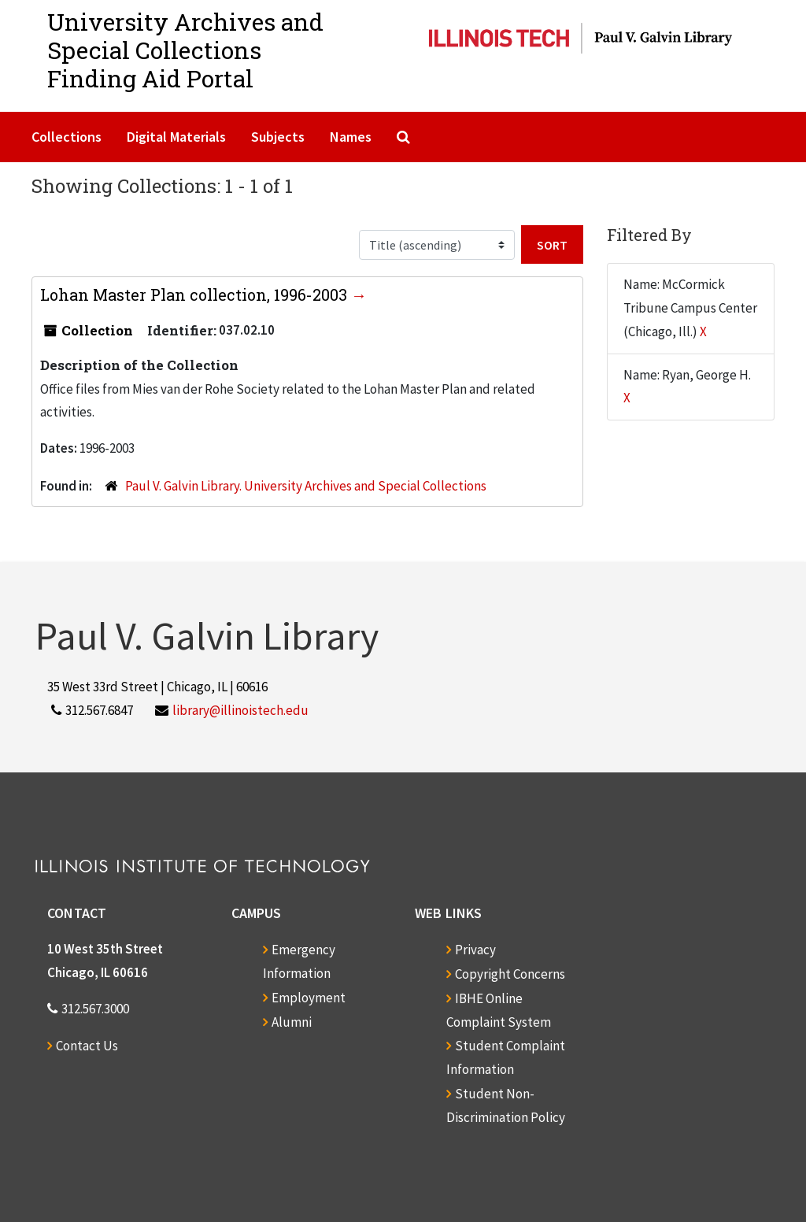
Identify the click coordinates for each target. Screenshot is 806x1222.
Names (351, 137)
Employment (309, 997)
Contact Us (87, 1045)
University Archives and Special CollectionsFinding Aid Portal (185, 50)
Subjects (278, 137)
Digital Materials (176, 137)
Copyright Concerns (510, 974)
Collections (66, 137)
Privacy (475, 949)
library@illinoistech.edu (240, 710)
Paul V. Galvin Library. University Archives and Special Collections (305, 485)
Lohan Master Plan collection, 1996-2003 (195, 294)
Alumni (292, 1022)
